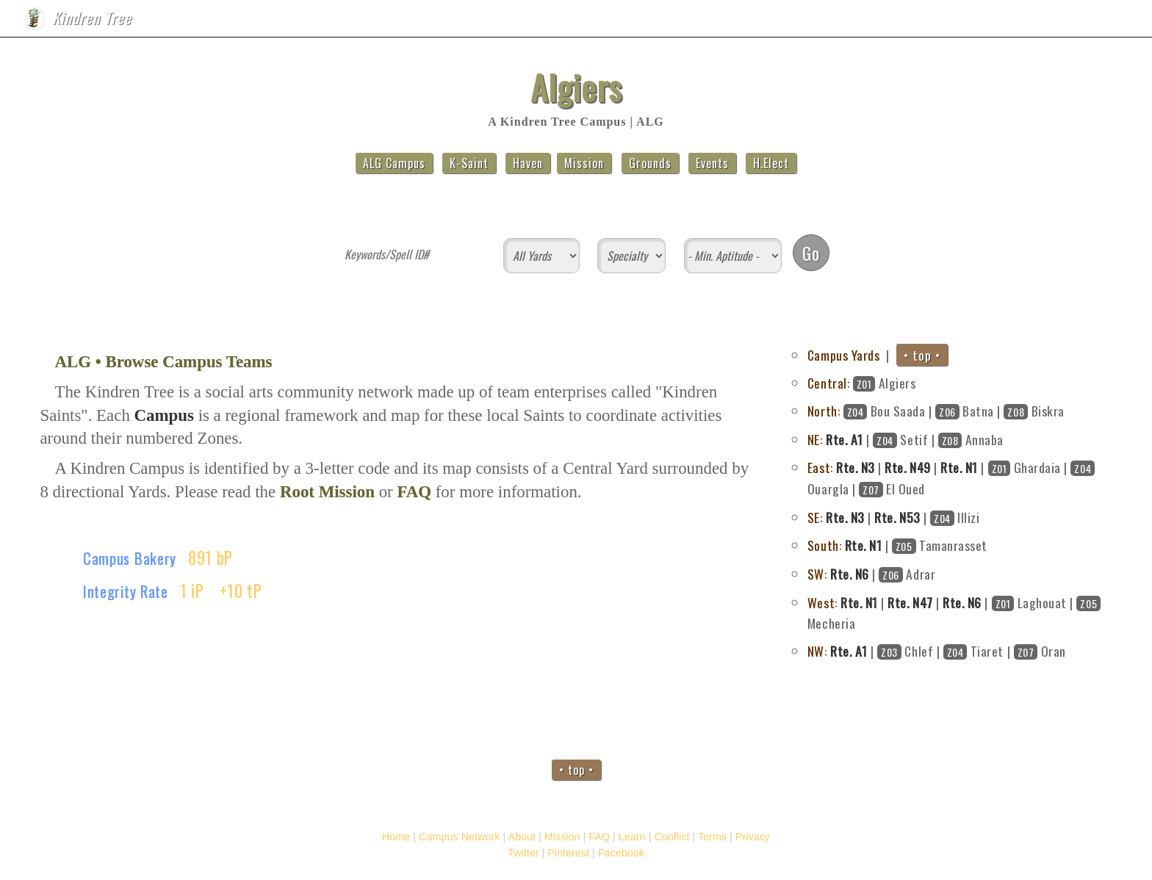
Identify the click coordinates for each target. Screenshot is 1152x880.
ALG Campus (394, 163)
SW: (817, 573)
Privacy (752, 837)
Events (712, 163)
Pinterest (568, 853)
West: (822, 602)
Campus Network (459, 837)
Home (835, 21)
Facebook (621, 853)
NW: (817, 650)
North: (823, 410)
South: (824, 545)
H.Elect (771, 163)
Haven (528, 163)
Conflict (671, 837)
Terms (712, 837)
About (978, 21)
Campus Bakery (129, 558)
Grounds (650, 163)
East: (820, 467)
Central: (828, 382)
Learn (632, 837)
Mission (1049, 21)
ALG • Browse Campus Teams (163, 362)
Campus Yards (843, 354)
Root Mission (327, 492)
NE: (815, 439)
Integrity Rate (125, 591)
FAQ (1113, 21)
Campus (906, 21)
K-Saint (469, 163)
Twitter (523, 853)
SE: (815, 517)
